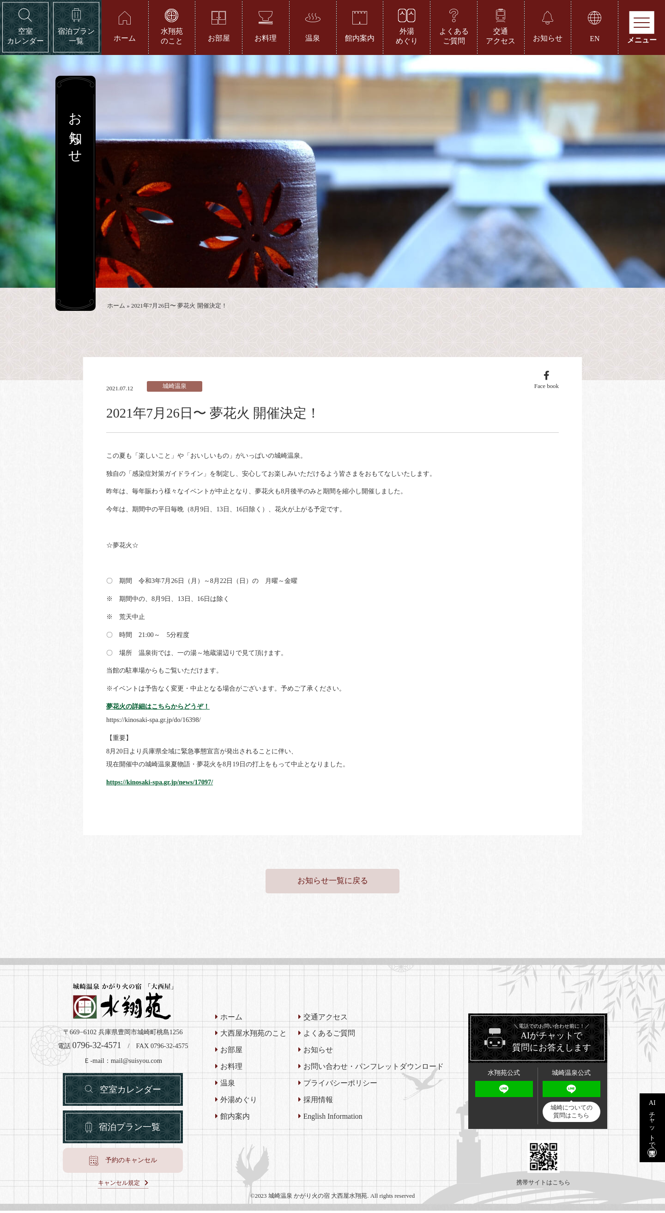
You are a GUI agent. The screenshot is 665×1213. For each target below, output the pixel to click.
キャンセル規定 (119, 1185)
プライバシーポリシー (340, 1084)
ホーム (116, 306)
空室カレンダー (130, 1091)
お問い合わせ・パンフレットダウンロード (373, 1068)
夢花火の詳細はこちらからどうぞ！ (158, 707)
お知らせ (318, 1051)
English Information (333, 1118)
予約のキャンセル (131, 1162)
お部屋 (231, 1051)
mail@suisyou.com (136, 1062)
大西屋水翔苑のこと (253, 1035)
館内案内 (235, 1118)
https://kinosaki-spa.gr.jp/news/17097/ (159, 783)
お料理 (231, 1068)
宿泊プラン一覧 (129, 1129)
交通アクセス (325, 1018)
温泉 (227, 1084)
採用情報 (318, 1101)
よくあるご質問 (329, 1035)
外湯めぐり (238, 1101)
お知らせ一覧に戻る (332, 882)
